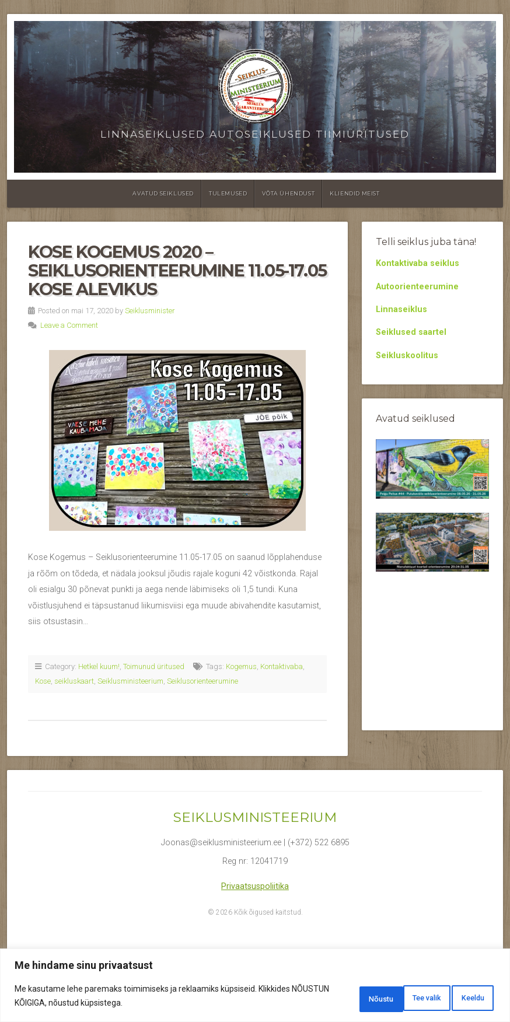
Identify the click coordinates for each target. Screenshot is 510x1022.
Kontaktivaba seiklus (417, 263)
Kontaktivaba (281, 666)
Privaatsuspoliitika (255, 886)
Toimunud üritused (153, 666)
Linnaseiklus (401, 309)
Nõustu (464, 998)
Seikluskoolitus (407, 355)
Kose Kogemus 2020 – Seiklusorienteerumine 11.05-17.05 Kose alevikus (177, 270)
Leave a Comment (69, 325)
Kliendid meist (354, 193)
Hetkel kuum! (99, 666)
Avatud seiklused (163, 193)
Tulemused (228, 193)
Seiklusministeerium (130, 681)
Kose (43, 681)
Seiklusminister (150, 310)
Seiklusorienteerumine (202, 681)
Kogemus (241, 666)
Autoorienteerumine (417, 287)
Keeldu (399, 998)
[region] (255, 987)
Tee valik (331, 998)
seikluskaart (74, 681)
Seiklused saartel (411, 332)
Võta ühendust (288, 193)
